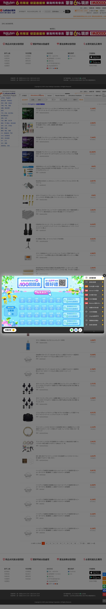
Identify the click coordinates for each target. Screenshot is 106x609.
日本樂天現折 (94, 295)
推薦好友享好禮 (94, 307)
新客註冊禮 (94, 282)
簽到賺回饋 (94, 278)
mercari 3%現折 (94, 290)
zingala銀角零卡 (94, 316)
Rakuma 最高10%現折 (94, 303)
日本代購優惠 (94, 299)
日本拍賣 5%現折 (94, 286)
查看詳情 (8, 330)
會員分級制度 (94, 325)
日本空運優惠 (94, 312)
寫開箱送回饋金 (94, 320)
